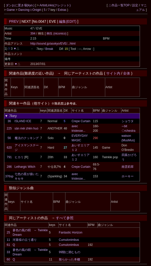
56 (9, 138)
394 (32, 33)
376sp (9, 176)
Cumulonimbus (69, 240)
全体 (126, 73)
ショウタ (128, 121)
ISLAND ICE (23, 121)
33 (8, 252)
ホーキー (128, 176)
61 (8, 245)
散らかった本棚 (69, 259)
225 (9, 128)
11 (8, 240)
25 (8, 232)
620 (9, 147)
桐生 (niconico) (57, 33)
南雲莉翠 (128, 167)
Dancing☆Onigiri (30, 10)
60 (8, 259)
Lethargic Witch (25, 167)
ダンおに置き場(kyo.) (20, 5)
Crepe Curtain (80, 121)
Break (49, 49)
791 (9, 157)
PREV (14, 21)
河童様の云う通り (25, 240)
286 (9, 167)
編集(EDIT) (67, 21)
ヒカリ (19, 157)
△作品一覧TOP (119, 5)
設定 (135, 5)
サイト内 (113, 73)
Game (11, 10)
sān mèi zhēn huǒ (26, 128)
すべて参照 (64, 218)
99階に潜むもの (69, 252)
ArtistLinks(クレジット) (55, 5)
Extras (62, 10)
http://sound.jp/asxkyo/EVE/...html (53, 43)
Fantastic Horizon (70, 232)
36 (9, 121)
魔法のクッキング (27, 138)
